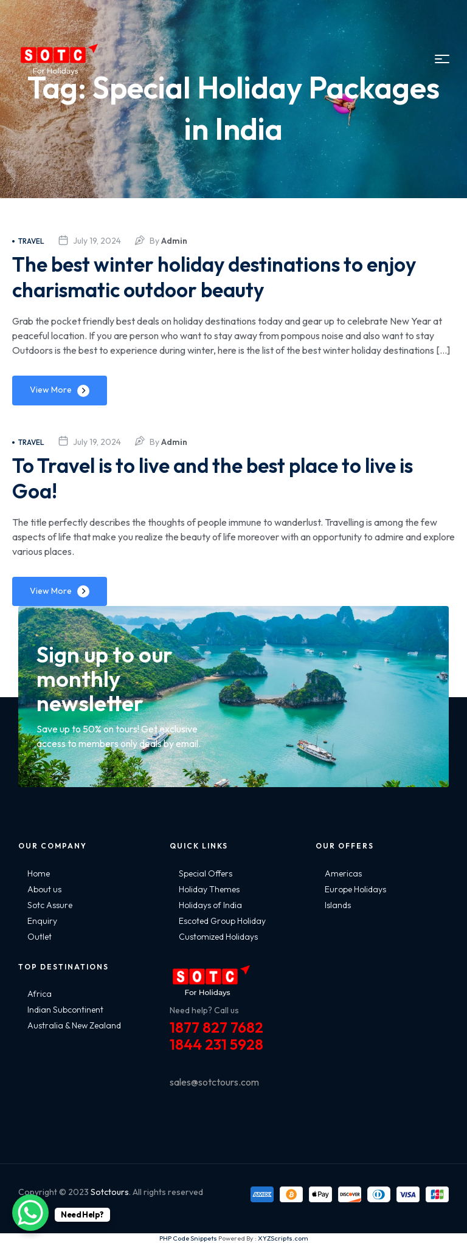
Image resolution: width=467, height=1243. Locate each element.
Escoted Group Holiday (222, 920)
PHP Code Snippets (188, 1238)
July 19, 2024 (97, 240)
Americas (343, 873)
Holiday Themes (209, 889)
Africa (39, 993)
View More (51, 389)
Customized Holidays (218, 936)
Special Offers (205, 873)
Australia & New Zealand (74, 1025)
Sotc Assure (49, 905)
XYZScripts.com (283, 1238)
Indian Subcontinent (65, 1009)
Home (38, 873)
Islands (338, 905)
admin (174, 240)
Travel (28, 241)
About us (44, 889)
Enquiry (42, 920)
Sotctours (110, 1191)
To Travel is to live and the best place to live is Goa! (225, 477)
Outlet (39, 936)
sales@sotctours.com (214, 1082)
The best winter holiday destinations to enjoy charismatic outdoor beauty (208, 276)
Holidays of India (210, 905)
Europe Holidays (355, 889)
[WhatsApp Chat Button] (30, 1212)
